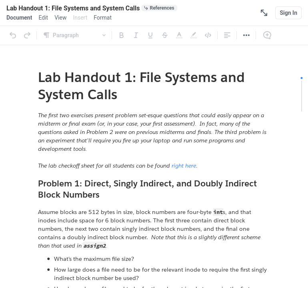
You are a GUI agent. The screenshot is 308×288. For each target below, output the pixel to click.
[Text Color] (179, 35)
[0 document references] (159, 8)
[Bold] (121, 35)
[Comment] (267, 35)
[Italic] (136, 35)
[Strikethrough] (164, 35)
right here (184, 165)
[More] (246, 35)
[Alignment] (227, 35)
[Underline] (150, 35)
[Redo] (27, 35)
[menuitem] (19, 17)
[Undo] (12, 35)
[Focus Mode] (264, 12)
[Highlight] (193, 35)
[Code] (208, 35)
